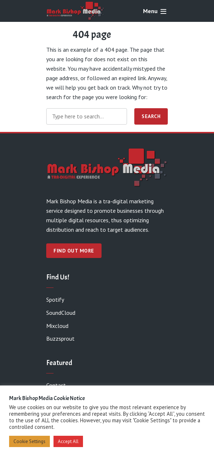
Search (151, 116)
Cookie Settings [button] (29, 441)
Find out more (74, 250)
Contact (56, 385)
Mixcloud (57, 325)
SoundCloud (60, 312)
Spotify (55, 299)
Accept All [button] (68, 441)
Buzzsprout (60, 338)
